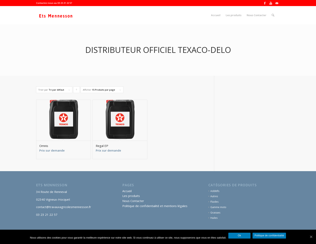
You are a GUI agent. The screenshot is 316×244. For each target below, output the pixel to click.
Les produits (131, 196)
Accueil (127, 191)
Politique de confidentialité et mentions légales (154, 206)
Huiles (213, 218)
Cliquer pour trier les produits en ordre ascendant (76, 90)
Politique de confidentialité (269, 235)
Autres (214, 196)
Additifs (214, 191)
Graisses (215, 212)
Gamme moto (218, 207)
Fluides (214, 201)
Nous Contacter (133, 201)
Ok (239, 235)
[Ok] (311, 237)
